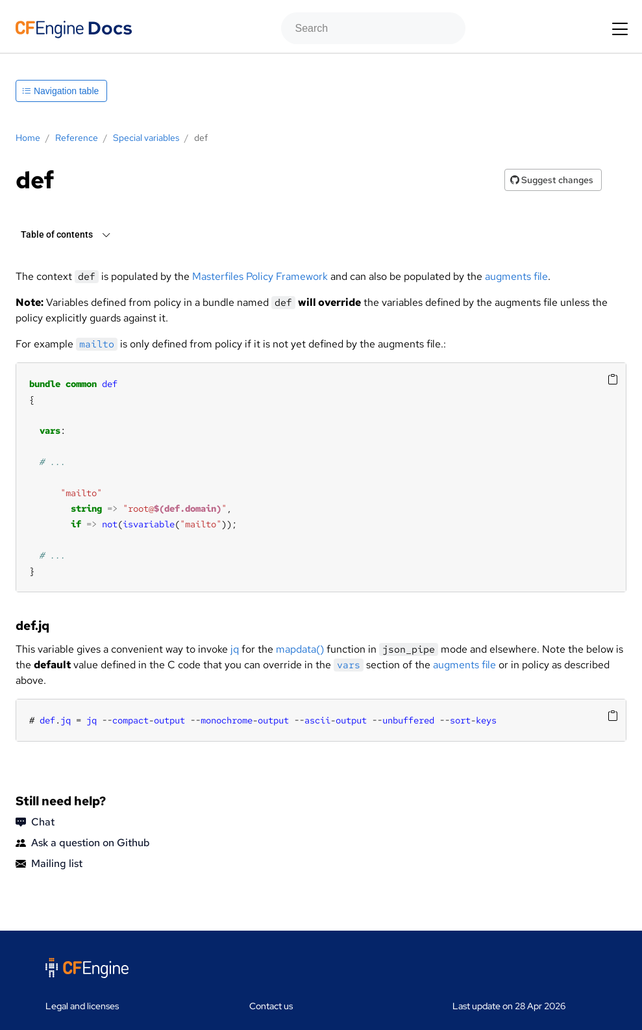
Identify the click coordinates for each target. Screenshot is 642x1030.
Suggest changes (551, 180)
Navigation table (60, 91)
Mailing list (49, 864)
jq (234, 649)
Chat (35, 822)
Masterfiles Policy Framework (260, 276)
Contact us (271, 1006)
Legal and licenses (82, 1006)
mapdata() (300, 649)
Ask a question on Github (83, 843)
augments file (516, 276)
